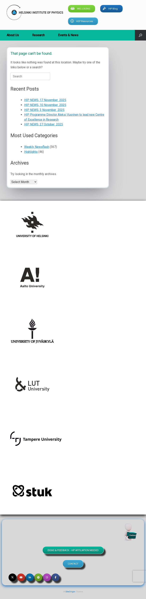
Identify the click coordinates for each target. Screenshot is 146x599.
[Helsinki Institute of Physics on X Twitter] (12, 577)
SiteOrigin (70, 591)
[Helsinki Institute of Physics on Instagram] (47, 577)
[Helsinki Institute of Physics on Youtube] (21, 577)
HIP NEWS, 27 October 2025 (43, 124)
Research (38, 35)
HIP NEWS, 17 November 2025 (45, 100)
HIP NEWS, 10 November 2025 (45, 105)
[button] (140, 35)
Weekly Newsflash (36, 147)
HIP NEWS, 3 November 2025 (44, 110)
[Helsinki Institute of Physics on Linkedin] (30, 577)
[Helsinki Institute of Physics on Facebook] (55, 577)
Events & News (68, 35)
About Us (13, 35)
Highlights (31, 152)
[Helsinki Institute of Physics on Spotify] (38, 577)
